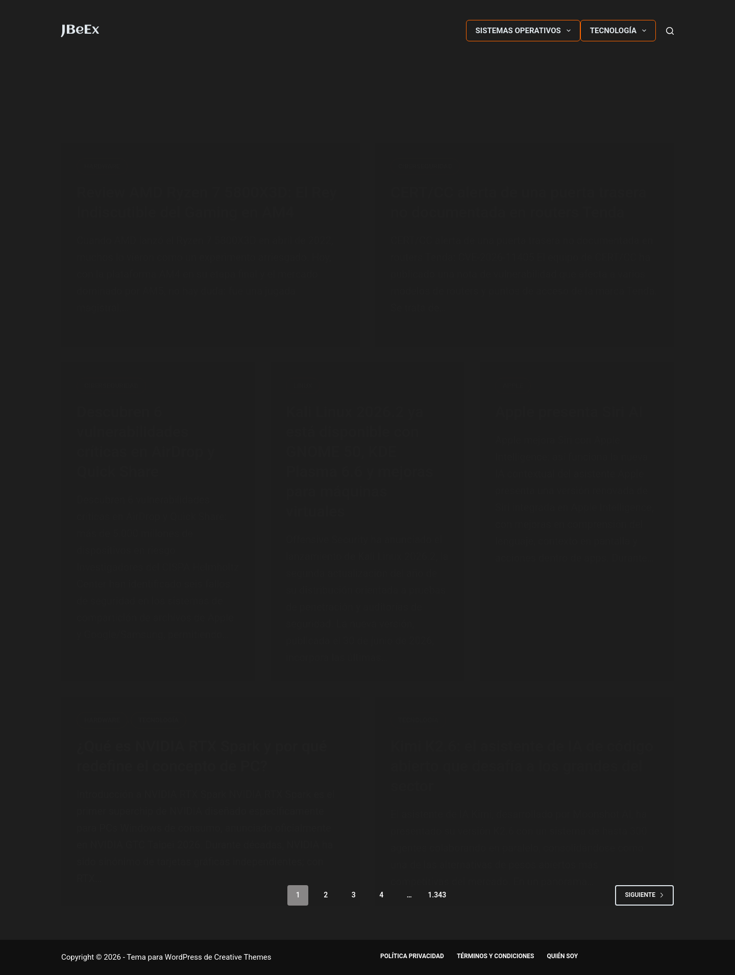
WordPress (183, 957)
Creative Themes (243, 957)
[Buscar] (670, 31)
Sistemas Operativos (525, 31)
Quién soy (562, 956)
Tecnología (620, 31)
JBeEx (80, 30)
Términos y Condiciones (495, 956)
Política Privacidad (412, 956)
